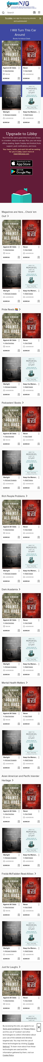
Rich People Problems (15, 496)
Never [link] (25, 68)
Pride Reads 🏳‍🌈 (11, 309)
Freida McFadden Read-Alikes (19, 873)
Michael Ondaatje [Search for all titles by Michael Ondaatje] (10, 115)
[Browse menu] (39, 12)
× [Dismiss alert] (40, 18)
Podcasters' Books (13, 402)
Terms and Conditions (11, 1029)
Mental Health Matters (15, 682)
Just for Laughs (11, 967)
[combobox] (16, 12)
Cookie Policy (8, 1055)
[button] (18, 68)
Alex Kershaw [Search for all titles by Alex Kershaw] (9, 71)
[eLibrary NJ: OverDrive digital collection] (21, 5)
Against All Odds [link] (9, 68)
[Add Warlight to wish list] (18, 122)
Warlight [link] (6, 112)
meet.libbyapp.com (21, 154)
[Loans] (34, 13)
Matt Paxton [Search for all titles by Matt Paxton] (29, 115)
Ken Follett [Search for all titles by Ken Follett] (28, 71)
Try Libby (8, 18)
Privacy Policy (29, 1029)
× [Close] (38, 1027)
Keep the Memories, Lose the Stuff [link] (30, 112)
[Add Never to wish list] (38, 78)
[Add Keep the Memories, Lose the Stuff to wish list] (38, 122)
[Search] (3, 12)
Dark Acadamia (11, 589)
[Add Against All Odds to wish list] (18, 78)
